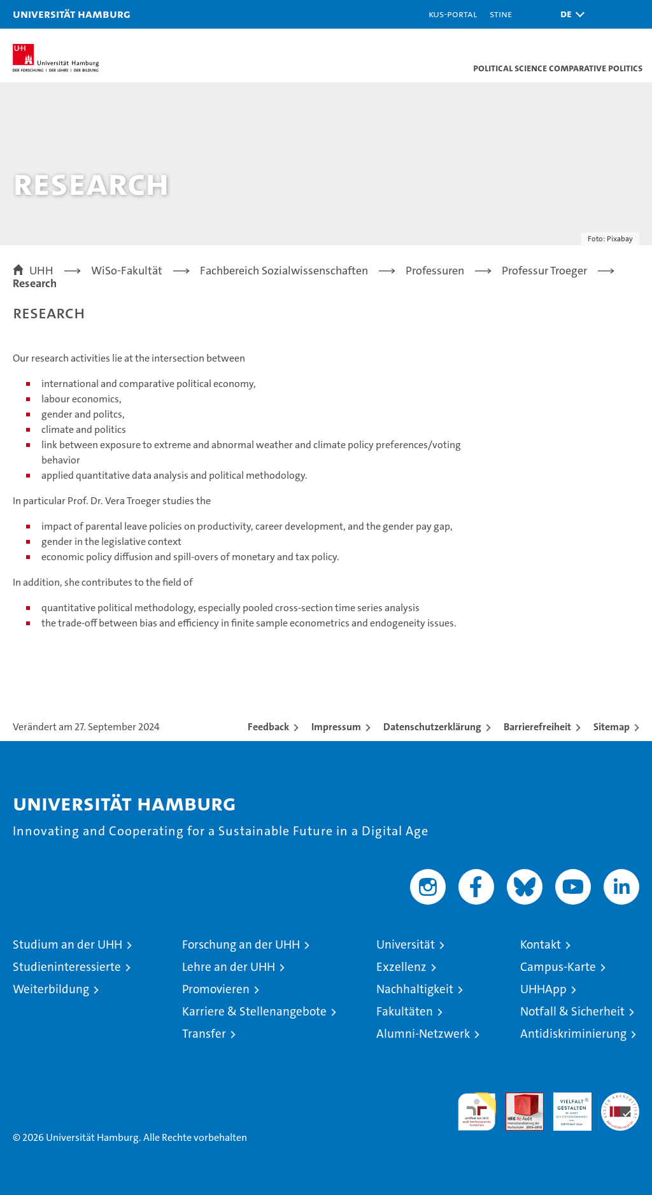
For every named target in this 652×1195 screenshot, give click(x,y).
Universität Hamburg (72, 14)
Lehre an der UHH (228, 967)
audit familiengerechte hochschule (477, 1111)
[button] (569, 14)
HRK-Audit (565, 1105)
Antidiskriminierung (573, 1034)
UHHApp (543, 989)
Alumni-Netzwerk (423, 1034)
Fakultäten (404, 1011)
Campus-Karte (558, 967)
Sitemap (611, 726)
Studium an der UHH (67, 944)
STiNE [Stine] (501, 13)
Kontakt (540, 944)
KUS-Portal (453, 13)
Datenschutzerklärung (432, 726)
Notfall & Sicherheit (572, 1011)
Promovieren (216, 989)
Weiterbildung (51, 989)
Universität (405, 944)
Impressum (336, 726)
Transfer (204, 1034)
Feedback (268, 726)
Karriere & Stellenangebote (254, 1011)
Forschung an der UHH (241, 944)
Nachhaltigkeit (414, 989)
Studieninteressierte (67, 967)
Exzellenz (401, 967)
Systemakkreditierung (620, 1099)
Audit (518, 1099)
